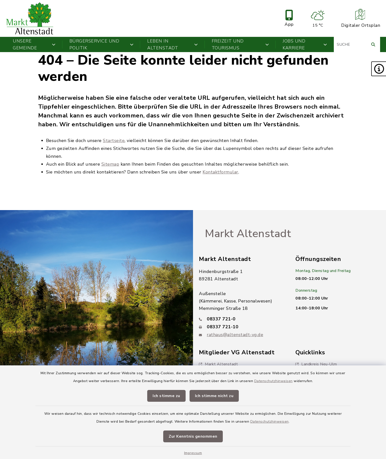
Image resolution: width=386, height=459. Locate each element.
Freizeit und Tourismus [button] (240, 44)
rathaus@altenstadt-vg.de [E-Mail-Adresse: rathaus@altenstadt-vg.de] (235, 335)
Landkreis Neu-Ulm (316, 364)
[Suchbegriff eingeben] (357, 44)
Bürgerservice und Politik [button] (101, 44)
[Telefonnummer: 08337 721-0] (241, 319)
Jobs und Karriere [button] (305, 44)
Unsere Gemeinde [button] (34, 44)
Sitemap (110, 164)
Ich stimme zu (166, 396)
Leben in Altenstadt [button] (172, 44)
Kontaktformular (220, 172)
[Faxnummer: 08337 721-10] (241, 327)
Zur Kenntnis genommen (193, 436)
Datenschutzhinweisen (273, 381)
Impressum (193, 453)
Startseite (114, 140)
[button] (378, 68)
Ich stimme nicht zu (214, 396)
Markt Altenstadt (248, 233)
